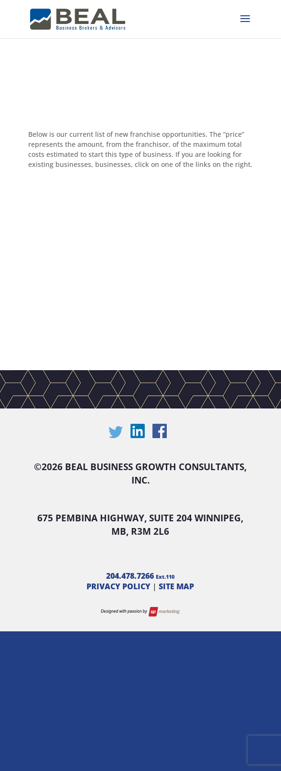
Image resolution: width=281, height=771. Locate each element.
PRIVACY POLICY (118, 586)
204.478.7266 (140, 576)
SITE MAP (176, 586)
